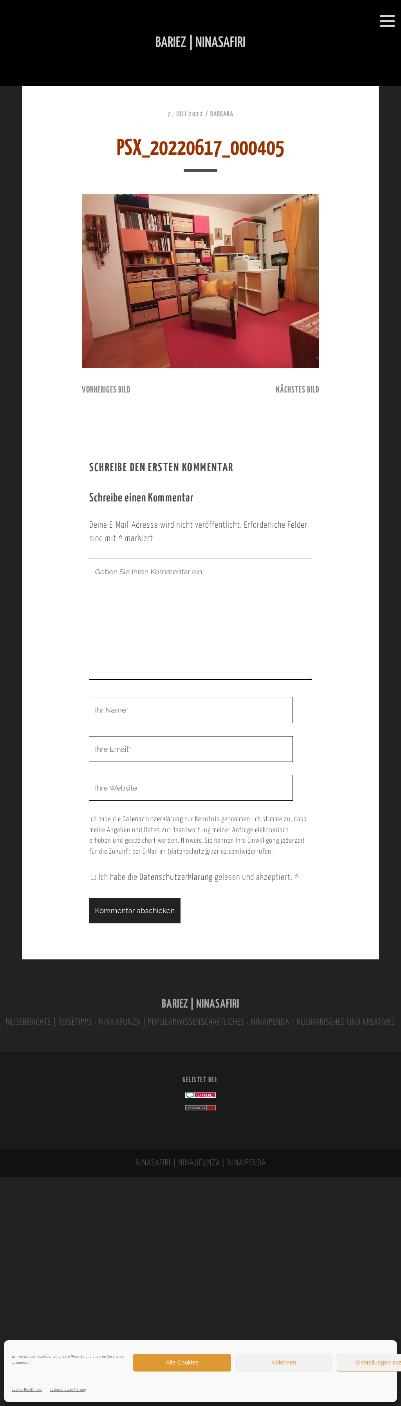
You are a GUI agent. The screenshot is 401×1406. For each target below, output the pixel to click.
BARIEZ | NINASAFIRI (200, 1004)
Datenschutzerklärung (68, 1390)
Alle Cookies (182, 1362)
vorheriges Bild (106, 390)
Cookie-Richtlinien (27, 1390)
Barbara (221, 114)
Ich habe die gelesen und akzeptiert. (195, 877)
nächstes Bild (297, 390)
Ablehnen (283, 1362)
